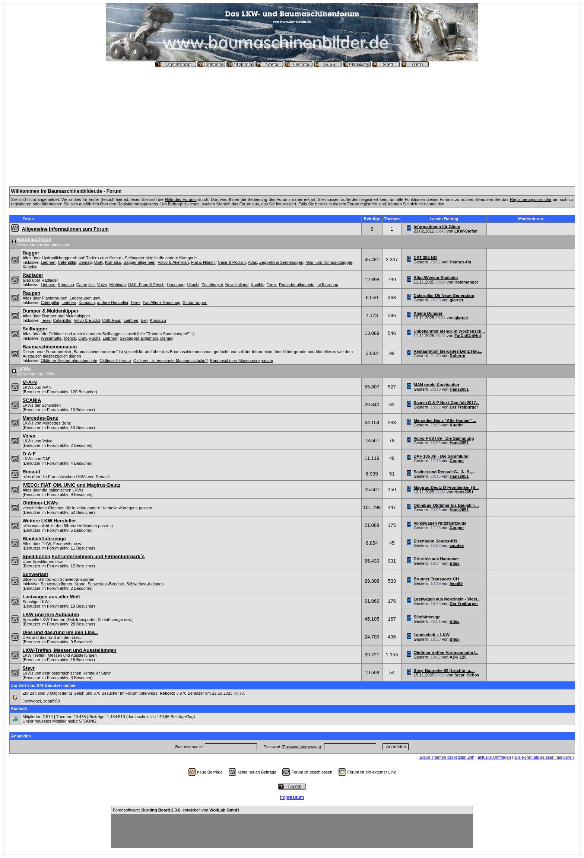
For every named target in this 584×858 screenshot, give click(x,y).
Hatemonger (466, 282)
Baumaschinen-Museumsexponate (241, 360)
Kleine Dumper (428, 313)
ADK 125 (458, 657)
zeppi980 (51, 701)
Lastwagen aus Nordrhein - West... (447, 599)
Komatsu (113, 262)
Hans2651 (459, 389)
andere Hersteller (112, 302)
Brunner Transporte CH (436, 579)
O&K (98, 262)
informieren (52, 204)
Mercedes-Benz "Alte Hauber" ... (445, 420)
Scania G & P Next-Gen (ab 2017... (446, 402)
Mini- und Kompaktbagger (328, 262)
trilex (454, 563)
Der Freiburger (464, 407)
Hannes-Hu (460, 262)
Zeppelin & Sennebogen (281, 262)
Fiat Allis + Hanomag (161, 302)
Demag (85, 262)
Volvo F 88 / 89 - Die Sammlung (444, 438)
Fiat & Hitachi (203, 262)
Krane (79, 584)
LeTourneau (327, 284)
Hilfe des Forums (181, 199)
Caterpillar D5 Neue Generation (444, 295)
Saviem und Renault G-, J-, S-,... (445, 472)
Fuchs (95, 338)
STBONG (87, 721)
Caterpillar (67, 262)
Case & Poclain (232, 262)
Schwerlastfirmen (56, 584)
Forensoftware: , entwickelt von (176, 810)
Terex (272, 284)
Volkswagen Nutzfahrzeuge (440, 523)
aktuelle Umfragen (494, 757)
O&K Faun (111, 320)
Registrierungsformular (530, 199)
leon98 (456, 583)
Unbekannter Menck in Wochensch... (449, 331)
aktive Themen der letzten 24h (447, 757)
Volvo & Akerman (173, 262)
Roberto (457, 355)
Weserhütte (51, 338)
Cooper (457, 460)
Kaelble (257, 284)
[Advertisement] (292, 124)
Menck (70, 338)
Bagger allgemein (139, 262)
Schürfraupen (195, 302)
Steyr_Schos (466, 675)
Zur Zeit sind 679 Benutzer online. (44, 685)
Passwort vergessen (301, 747)
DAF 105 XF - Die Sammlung (441, 456)
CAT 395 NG (425, 257)
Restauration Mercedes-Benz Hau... (448, 351)
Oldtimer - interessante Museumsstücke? (170, 360)
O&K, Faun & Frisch (146, 284)
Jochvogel (32, 701)
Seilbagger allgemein (139, 338)
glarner (456, 300)
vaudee (457, 545)
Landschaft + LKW (432, 635)
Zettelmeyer (212, 284)
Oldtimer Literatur (115, 360)
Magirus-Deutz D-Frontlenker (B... (446, 487)
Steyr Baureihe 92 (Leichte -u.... (444, 670)
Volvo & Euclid (87, 320)
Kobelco (30, 267)
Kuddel (456, 425)
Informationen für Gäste (437, 226)
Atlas (252, 262)
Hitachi (193, 284)
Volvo (102, 284)
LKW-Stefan (465, 231)
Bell (144, 320)
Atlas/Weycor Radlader (436, 277)
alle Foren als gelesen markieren (544, 757)
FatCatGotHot (467, 335)
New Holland (236, 284)
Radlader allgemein (296, 284)
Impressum (292, 797)
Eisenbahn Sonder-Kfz (435, 541)
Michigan (118, 284)
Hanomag (176, 284)
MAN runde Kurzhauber (437, 384)
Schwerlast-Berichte (106, 584)
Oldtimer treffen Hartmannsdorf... (446, 652)
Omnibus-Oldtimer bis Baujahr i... (446, 505)
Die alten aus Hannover (436, 559)
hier (421, 204)
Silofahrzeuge (427, 617)
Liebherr (48, 262)
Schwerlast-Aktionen (145, 584)
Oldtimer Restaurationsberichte (69, 360)
